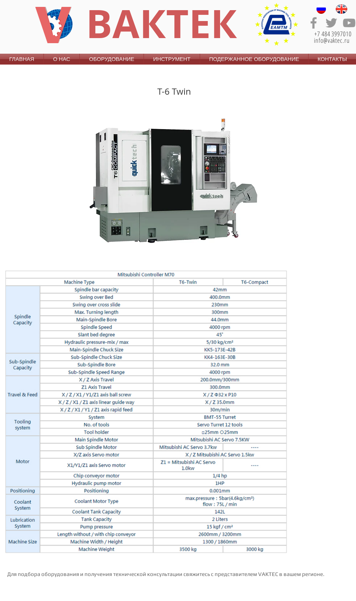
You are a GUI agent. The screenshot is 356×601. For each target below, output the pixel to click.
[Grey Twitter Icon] (331, 22)
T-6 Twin (174, 91)
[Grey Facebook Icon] (313, 22)
